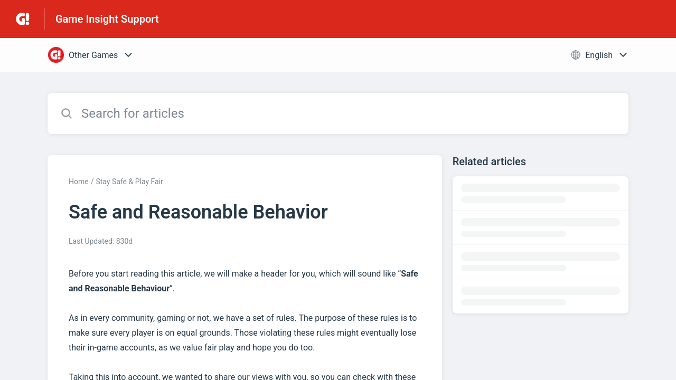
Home (79, 181)
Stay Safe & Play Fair (129, 181)
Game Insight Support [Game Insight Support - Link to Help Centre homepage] (107, 19)
